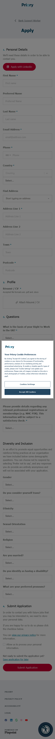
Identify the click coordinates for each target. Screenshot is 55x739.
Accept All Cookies (27, 392)
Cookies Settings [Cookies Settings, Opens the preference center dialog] (27, 384)
